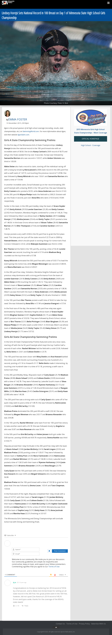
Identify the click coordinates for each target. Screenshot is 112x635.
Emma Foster (17, 119)
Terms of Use (54, 566)
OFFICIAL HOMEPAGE (90, 139)
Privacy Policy (84, 623)
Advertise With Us (98, 623)
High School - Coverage (90, 145)
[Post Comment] (60, 551)
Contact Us (60, 623)
